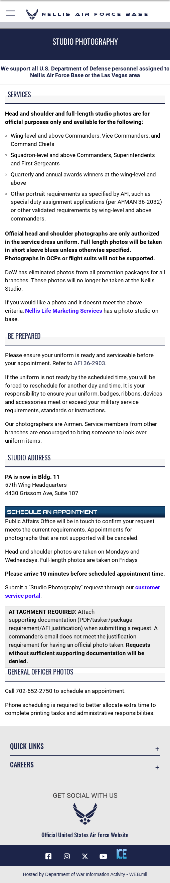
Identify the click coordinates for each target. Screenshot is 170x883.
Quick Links (27, 746)
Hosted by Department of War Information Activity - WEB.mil (85, 874)
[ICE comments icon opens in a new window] (122, 854)
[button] (11, 14)
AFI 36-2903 (89, 363)
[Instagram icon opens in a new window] (67, 857)
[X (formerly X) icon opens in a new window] (85, 857)
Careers (22, 764)
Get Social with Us (85, 795)
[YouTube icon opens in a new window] (103, 857)
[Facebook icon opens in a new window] (48, 857)
